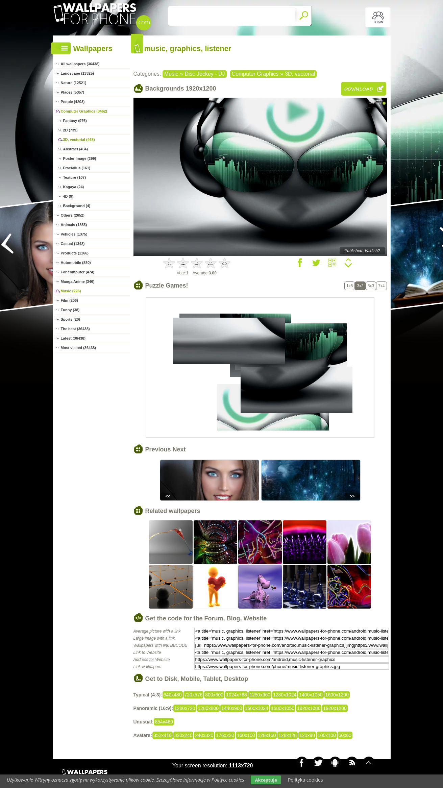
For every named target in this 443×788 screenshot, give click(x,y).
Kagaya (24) (73, 187)
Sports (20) (70, 319)
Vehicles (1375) (74, 234)
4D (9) (68, 196)
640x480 (173, 694)
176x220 (225, 735)
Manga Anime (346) (78, 281)
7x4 (381, 286)
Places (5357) (72, 92)
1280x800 (208, 708)
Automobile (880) (76, 263)
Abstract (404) (75, 149)
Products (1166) (75, 253)
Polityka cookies (305, 780)
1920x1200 (334, 708)
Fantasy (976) (75, 121)
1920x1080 (308, 708)
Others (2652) (72, 215)
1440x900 (231, 708)
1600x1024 (256, 708)
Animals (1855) (74, 225)
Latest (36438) (73, 338)
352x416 (162, 735)
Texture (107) (74, 177)
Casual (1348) (73, 244)
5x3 (371, 286)
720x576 (193, 694)
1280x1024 (284, 694)
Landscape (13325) (77, 73)
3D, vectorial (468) (79, 140)
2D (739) (70, 130)
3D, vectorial (300, 74)
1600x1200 (337, 694)
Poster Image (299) (79, 158)
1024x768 (236, 694)
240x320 (204, 735)
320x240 (183, 735)
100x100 (327, 735)
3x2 (360, 286)
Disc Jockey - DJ (204, 74)
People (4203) (73, 102)
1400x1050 (310, 694)
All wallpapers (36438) (80, 64)
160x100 (246, 735)
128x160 (267, 735)
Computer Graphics (255, 74)
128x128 (287, 735)
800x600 (214, 694)
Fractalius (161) (77, 168)
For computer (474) (78, 272)
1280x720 (184, 708)
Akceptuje (266, 780)
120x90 (307, 735)
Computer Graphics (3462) (84, 111)
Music (171, 74)
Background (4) (77, 206)
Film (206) (69, 300)
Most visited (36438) (78, 348)
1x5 (349, 286)
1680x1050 (282, 708)
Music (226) (71, 291)
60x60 (345, 735)
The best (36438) (75, 329)
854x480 (164, 721)
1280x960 (259, 694)
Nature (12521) (74, 83)
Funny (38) (70, 310)
